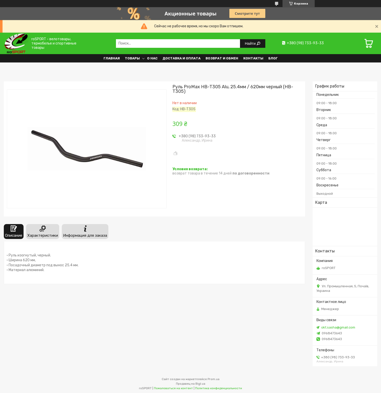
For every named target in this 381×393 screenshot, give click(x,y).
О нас (152, 58)
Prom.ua (213, 379)
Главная (112, 58)
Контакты (253, 58)
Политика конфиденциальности (218, 388)
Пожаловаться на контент (173, 388)
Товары (132, 58)
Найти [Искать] (251, 43)
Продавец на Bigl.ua (190, 383)
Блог (273, 58)
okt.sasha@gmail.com (338, 327)
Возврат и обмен (222, 58)
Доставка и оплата (181, 58)
